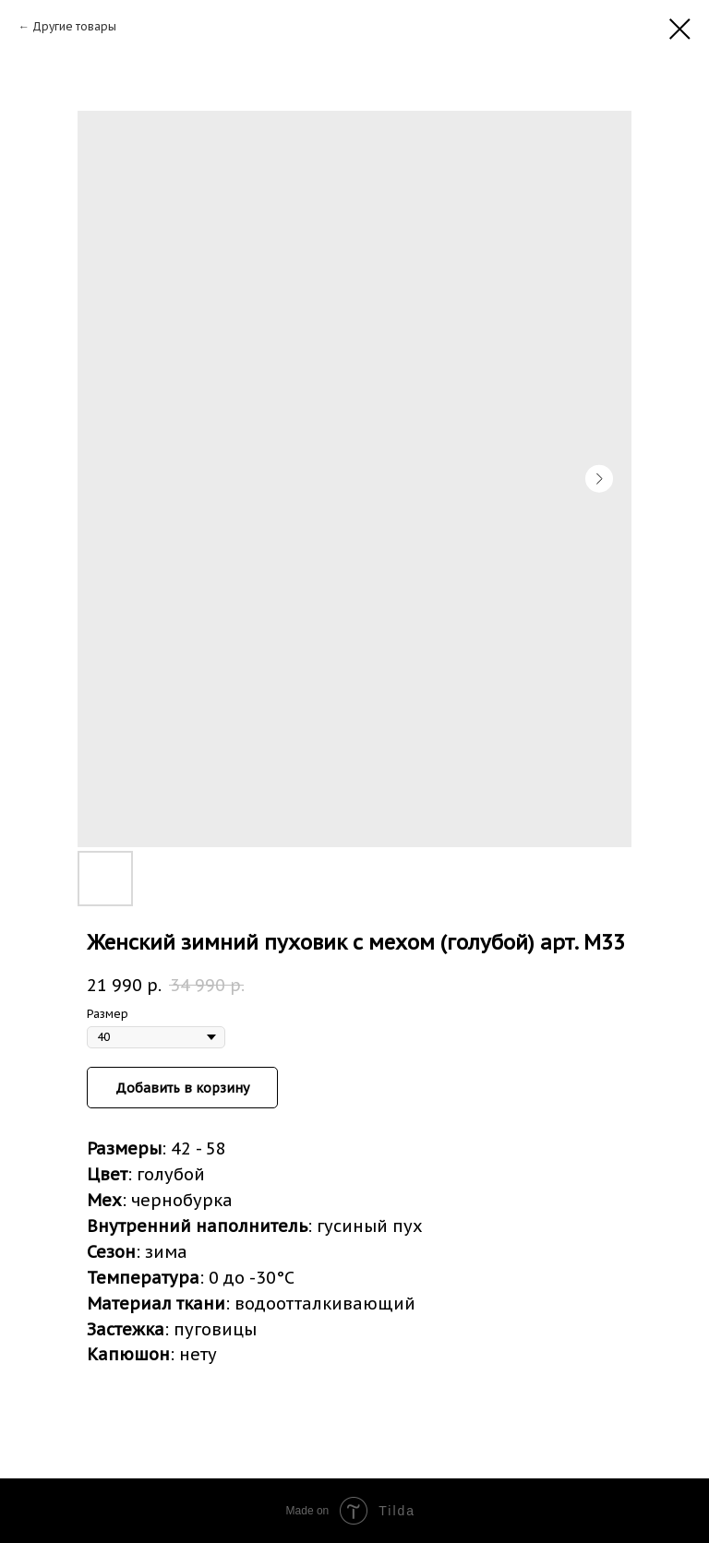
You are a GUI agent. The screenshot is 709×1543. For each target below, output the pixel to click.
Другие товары (74, 26)
